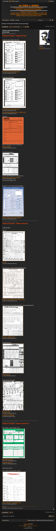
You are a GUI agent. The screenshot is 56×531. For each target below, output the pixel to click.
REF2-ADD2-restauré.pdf (7, 459)
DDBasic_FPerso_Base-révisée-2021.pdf (11, 177)
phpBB (25, 525)
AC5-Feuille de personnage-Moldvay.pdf (11, 71)
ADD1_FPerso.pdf (6, 374)
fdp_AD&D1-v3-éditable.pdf (8, 414)
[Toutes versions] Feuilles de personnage (14, 23)
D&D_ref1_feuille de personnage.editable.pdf (11, 217)
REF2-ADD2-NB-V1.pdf (7, 462)
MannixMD (31, 523)
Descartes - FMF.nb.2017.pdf (8, 336)
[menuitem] (10, 1)
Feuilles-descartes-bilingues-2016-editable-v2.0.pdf (13, 299)
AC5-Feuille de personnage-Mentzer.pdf (11, 109)
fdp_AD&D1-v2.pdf (6, 411)
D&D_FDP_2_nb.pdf (6, 146)
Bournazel (41, 45)
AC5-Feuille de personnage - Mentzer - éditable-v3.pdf (14, 112)
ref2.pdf (4, 262)
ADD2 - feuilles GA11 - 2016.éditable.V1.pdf (11, 502)
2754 (44, 47)
